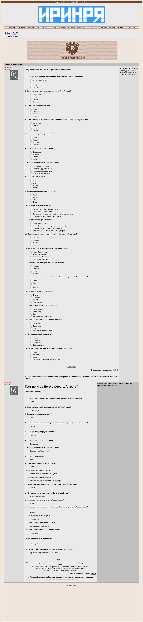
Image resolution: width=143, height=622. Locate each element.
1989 (10, 27)
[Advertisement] (71, 604)
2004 (60, 27)
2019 (128, 27)
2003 (55, 27)
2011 (92, 27)
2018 (123, 27)
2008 (78, 27)
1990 (14, 27)
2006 (69, 27)
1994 (19, 27)
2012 (96, 27)
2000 (42, 27)
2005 (64, 27)
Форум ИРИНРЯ (12, 33)
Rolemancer (14, 37)
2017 (119, 27)
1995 (23, 27)
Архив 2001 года (14, 35)
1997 (28, 27)
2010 (87, 27)
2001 (46, 27)
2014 (105, 27)
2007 (73, 27)
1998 (33, 27)
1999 (37, 27)
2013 (101, 27)
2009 (83, 27)
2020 (133, 27)
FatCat (114, 385)
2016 (114, 27)
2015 (110, 27)
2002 (51, 27)
